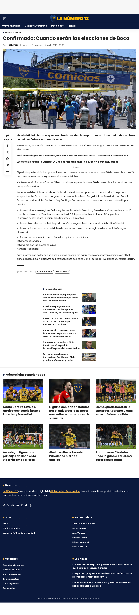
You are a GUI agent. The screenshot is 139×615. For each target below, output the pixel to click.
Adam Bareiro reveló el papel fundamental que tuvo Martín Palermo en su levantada (59, 333)
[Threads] (31, 506)
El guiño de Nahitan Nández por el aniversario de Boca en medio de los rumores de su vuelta (69, 412)
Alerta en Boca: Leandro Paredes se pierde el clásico (66, 456)
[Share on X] (7, 152)
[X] (8, 506)
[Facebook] (4, 506)
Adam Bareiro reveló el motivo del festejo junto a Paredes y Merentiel (21, 410)
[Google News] (17, 506)
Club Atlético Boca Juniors (67, 491)
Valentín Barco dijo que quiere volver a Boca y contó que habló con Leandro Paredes (60, 297)
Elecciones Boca (13, 32)
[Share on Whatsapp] (7, 159)
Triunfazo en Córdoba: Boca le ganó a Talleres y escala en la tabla (114, 456)
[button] (5, 18)
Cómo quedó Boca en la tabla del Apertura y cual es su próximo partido (114, 410)
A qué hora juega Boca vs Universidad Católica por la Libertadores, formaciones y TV (60, 309)
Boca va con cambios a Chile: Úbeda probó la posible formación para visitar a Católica (61, 345)
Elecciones (62, 271)
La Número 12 (14, 45)
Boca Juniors (44, 271)
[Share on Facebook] (7, 145)
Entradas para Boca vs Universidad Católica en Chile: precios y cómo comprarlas (59, 357)
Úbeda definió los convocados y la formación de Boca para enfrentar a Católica (60, 321)
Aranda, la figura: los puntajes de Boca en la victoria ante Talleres (19, 456)
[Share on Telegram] (7, 166)
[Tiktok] (26, 506)
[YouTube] (13, 506)
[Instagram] (22, 506)
